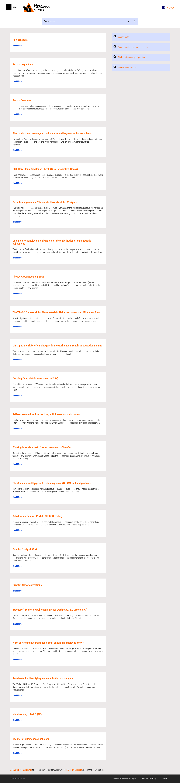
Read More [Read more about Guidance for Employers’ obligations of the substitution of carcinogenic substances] (17, 257)
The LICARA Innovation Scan (28, 276)
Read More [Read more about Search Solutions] (17, 114)
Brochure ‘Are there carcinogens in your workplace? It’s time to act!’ (50, 609)
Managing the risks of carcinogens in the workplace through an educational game (57, 345)
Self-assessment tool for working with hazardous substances (46, 414)
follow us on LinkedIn (73, 770)
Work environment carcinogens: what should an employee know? (48, 642)
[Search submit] (134, 21)
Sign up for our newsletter (21, 770)
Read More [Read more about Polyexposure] (17, 45)
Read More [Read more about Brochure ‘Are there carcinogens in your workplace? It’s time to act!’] (17, 624)
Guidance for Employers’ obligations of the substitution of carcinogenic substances (52, 242)
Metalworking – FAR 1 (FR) (27, 714)
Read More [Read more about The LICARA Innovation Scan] (17, 293)
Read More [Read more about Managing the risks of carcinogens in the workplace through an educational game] (17, 359)
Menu (15, 7)
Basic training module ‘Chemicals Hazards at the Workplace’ (46, 202)
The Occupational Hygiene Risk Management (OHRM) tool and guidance (52, 483)
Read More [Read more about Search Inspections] (17, 81)
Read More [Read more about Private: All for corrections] (17, 590)
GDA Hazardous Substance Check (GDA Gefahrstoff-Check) (45, 169)
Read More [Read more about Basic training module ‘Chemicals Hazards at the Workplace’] (17, 221)
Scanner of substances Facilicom (31, 739)
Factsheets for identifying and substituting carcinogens (43, 678)
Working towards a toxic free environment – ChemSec (42, 447)
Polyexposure (20, 39)
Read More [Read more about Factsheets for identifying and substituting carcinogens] (17, 695)
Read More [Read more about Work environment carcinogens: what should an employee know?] (17, 659)
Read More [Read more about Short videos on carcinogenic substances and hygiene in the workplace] (17, 150)
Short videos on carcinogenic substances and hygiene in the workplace (52, 133)
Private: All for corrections (27, 585)
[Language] (163, 7)
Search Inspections (23, 64)
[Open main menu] (8, 7)
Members (164, 779)
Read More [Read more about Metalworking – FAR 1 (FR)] (17, 720)
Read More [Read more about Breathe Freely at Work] (17, 566)
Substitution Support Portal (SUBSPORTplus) (37, 516)
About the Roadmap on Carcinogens (124, 779)
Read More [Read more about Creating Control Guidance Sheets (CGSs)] (17, 395)
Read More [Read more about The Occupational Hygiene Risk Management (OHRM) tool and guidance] (17, 497)
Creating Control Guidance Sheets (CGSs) (35, 378)
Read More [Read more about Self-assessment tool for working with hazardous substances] (17, 428)
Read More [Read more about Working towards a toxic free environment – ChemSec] (17, 464)
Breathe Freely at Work (25, 549)
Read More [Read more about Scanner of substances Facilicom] (17, 753)
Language (170, 7)
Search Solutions (22, 100)
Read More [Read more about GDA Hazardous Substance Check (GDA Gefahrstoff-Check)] (17, 183)
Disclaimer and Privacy (149, 779)
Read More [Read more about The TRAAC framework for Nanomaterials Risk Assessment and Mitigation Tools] (17, 326)
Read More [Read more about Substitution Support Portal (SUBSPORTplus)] (17, 530)
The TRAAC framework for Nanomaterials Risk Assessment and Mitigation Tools (57, 312)
